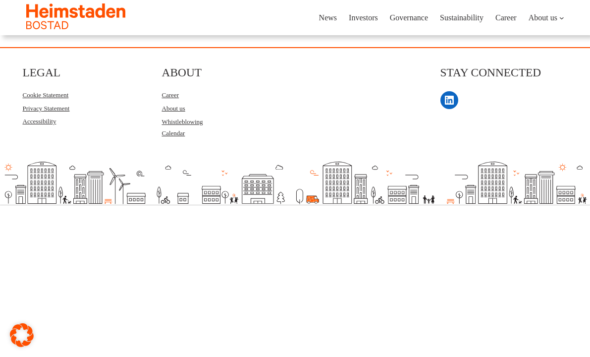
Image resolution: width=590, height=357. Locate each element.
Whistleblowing (182, 121)
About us (173, 108)
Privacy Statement (46, 108)
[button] (22, 335)
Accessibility (39, 121)
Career (170, 95)
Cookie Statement (46, 95)
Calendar (173, 133)
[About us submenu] (561, 17)
